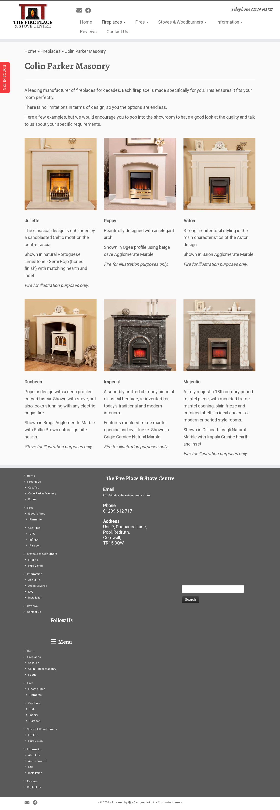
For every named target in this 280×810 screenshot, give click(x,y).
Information (229, 22)
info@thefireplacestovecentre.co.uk (126, 495)
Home (86, 22)
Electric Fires (36, 513)
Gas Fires (34, 528)
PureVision (35, 565)
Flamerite (35, 519)
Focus (32, 499)
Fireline (33, 559)
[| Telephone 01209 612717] (33, 16)
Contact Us (117, 31)
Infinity (33, 539)
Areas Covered (37, 585)
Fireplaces (114, 22)
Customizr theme (169, 802)
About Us (34, 580)
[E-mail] (80, 10)
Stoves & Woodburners (182, 22)
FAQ (30, 591)
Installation (35, 597)
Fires (141, 22)
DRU (32, 533)
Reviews (88, 31)
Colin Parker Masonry (42, 493)
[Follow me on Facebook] (89, 10)
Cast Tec (33, 487)
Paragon (35, 545)
